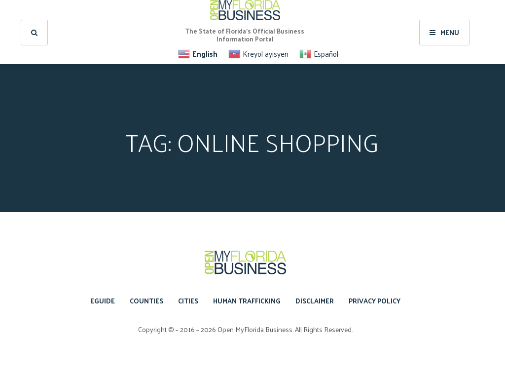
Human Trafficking (247, 301)
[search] (34, 32)
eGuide (102, 301)
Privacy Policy (374, 301)
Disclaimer (314, 301)
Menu (444, 32)
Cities (188, 301)
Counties (146, 301)
